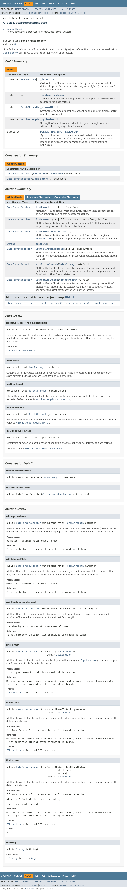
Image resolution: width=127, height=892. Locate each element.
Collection (40, 173)
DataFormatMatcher (18, 207)
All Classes (68, 9)
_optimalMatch (49, 119)
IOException (63, 654)
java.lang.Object (12, 29)
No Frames (50, 9)
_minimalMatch (49, 107)
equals (20, 303)
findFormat (42, 207)
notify (72, 303)
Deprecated (53, 3)
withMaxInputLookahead (50, 249)
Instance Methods (38, 197)
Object (18, 44)
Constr (33, 13)
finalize (32, 303)
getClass (46, 303)
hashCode (60, 303)
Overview (6, 3)
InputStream (58, 231)
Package (17, 3)
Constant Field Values (20, 350)
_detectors (47, 79)
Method (43, 13)
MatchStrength (30, 107)
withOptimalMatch (47, 279)
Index (65, 3)
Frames (39, 9)
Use (36, 3)
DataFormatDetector (19, 173)
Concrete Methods (66, 197)
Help (73, 3)
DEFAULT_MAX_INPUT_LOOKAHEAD (59, 131)
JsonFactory (28, 79)
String (11, 244)
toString (41, 244)
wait (97, 303)
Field (24, 13)
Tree (42, 3)
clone (9, 303)
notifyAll (86, 303)
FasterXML (30, 888)
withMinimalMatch (47, 264)
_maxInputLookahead (52, 95)
